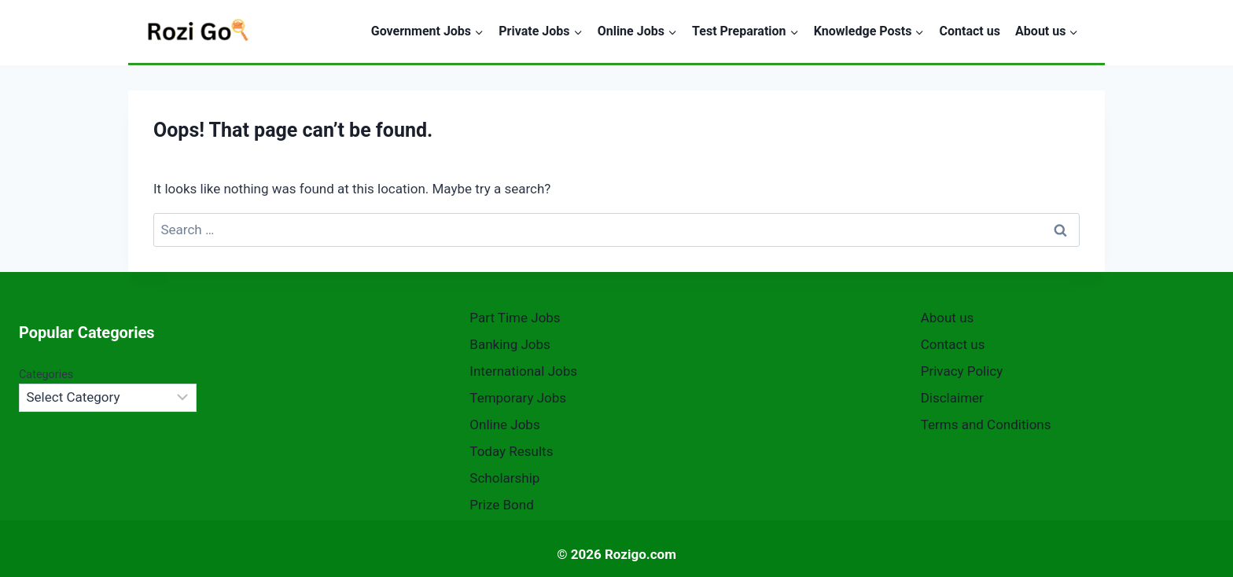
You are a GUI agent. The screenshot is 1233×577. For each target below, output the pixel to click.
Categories (46, 374)
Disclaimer (952, 398)
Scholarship (504, 478)
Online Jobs (504, 424)
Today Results (511, 451)
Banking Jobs (509, 344)
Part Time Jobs (514, 317)
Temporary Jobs (517, 398)
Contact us (970, 31)
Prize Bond (501, 505)
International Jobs (523, 371)
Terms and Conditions (986, 424)
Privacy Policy (962, 371)
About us (947, 317)
